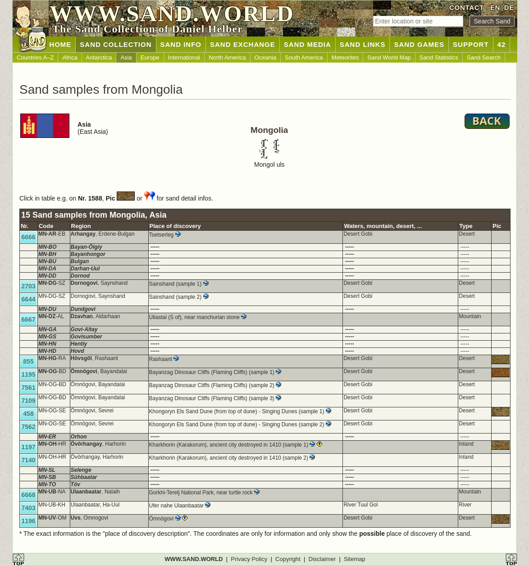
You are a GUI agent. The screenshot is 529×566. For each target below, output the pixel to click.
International (184, 57)
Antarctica (99, 57)
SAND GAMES (419, 44)
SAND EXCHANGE (242, 44)
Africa (69, 57)
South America (304, 57)
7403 (28, 507)
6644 (28, 299)
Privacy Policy (249, 559)
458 (28, 413)
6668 (28, 494)
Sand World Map (389, 57)
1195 (28, 374)
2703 (28, 286)
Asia (126, 57)
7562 (28, 426)
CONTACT (466, 7)
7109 (28, 400)
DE (509, 7)
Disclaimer (322, 559)
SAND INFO (181, 44)
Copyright (288, 559)
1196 (28, 521)
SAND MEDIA (307, 44)
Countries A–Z (35, 57)
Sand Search (484, 57)
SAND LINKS (363, 44)
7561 (28, 387)
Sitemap (354, 559)
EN (495, 7)
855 (28, 361)
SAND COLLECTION (115, 44)
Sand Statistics (439, 57)
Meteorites (345, 57)
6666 (28, 237)
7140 (28, 460)
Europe (150, 57)
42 (501, 44)
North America (227, 57)
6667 (28, 319)
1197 (28, 447)
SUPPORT (471, 44)
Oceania (265, 57)
